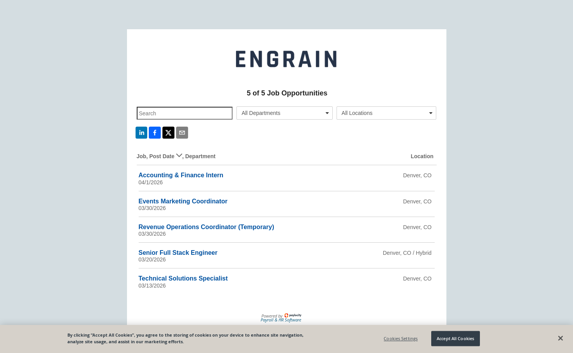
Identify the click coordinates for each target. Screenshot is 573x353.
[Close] (560, 338)
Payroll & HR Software (281, 320)
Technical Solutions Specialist (183, 278)
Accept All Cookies (455, 338)
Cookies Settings (401, 338)
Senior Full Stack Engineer (178, 252)
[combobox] (284, 113)
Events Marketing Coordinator (183, 201)
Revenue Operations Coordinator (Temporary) (206, 227)
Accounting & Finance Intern (181, 175)
